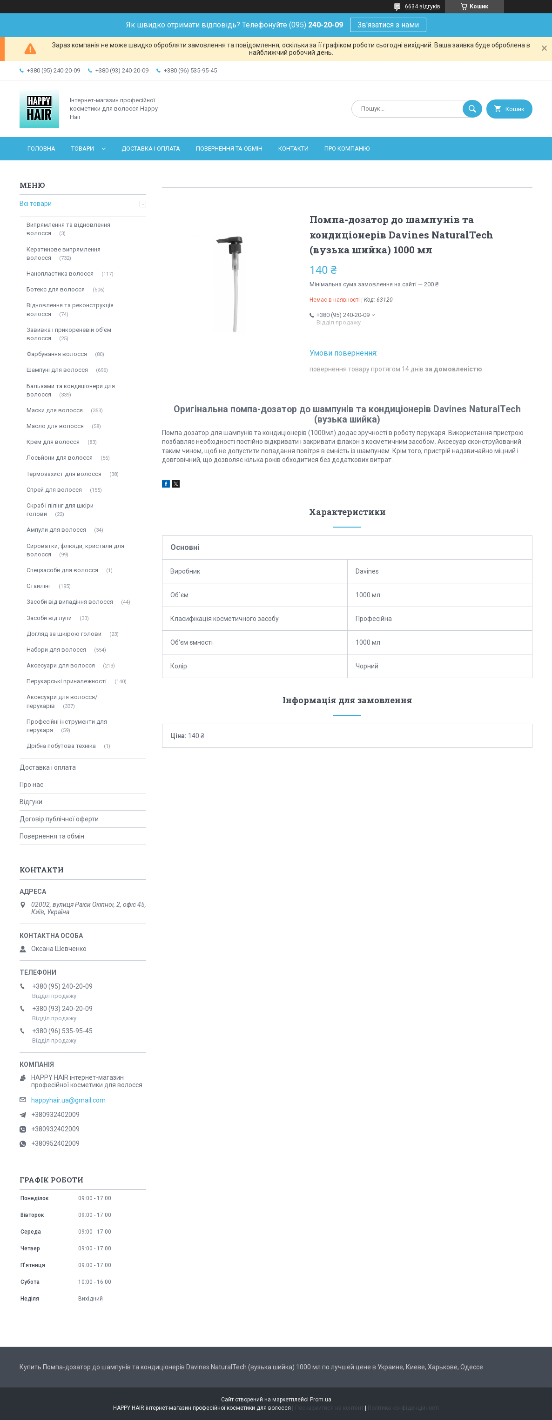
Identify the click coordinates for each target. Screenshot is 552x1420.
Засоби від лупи (49, 617)
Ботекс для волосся (56, 289)
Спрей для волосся (54, 489)
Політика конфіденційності (403, 1408)
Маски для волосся (55, 410)
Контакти (293, 148)
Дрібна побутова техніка (61, 745)
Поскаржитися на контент (329, 1408)
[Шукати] (472, 109)
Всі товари (36, 203)
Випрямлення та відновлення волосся (68, 229)
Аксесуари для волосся (61, 665)
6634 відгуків (422, 6)
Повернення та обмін (229, 148)
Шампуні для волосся (57, 369)
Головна (41, 148)
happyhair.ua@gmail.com (68, 1100)
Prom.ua (320, 1399)
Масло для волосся (55, 426)
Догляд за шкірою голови (64, 633)
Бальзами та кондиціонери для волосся (71, 390)
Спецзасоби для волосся (62, 570)
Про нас (31, 784)
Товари (82, 148)
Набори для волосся (56, 649)
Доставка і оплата (150, 148)
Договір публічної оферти (59, 819)
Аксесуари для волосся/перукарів (62, 701)
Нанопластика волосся (60, 273)
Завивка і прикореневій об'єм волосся (69, 334)
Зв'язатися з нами (388, 24)
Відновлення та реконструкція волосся (70, 309)
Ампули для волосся (56, 529)
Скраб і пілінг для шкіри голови (60, 509)
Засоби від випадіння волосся (70, 601)
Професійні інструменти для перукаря (67, 725)
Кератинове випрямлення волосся (64, 253)
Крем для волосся (53, 441)
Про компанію (347, 148)
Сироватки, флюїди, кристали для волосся (75, 550)
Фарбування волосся (57, 353)
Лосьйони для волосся (60, 457)
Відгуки (31, 802)
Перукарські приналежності (67, 681)
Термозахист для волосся (64, 473)
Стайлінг (39, 585)
